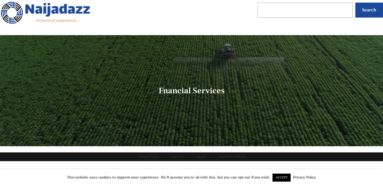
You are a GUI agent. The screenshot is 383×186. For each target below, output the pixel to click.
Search (369, 10)
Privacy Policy (304, 177)
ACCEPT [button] (282, 177)
